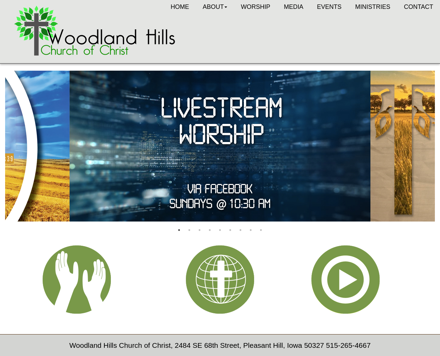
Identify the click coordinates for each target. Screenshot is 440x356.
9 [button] (261, 230)
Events (329, 6)
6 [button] (230, 230)
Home (180, 6)
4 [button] (209, 230)
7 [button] (240, 230)
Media (293, 6)
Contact (418, 6)
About (215, 6)
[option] (220, 146)
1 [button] (179, 230)
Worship (255, 6)
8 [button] (250, 230)
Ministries (372, 6)
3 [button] (199, 230)
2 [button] (189, 230)
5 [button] (220, 230)
